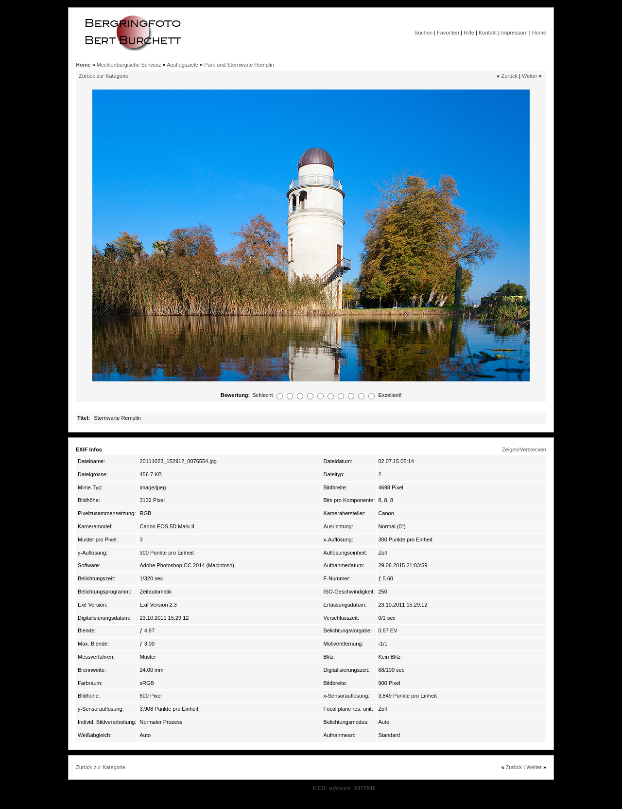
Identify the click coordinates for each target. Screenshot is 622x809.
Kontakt (488, 33)
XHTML (365, 787)
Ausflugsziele (182, 65)
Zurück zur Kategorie (103, 76)
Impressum (514, 33)
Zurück (509, 76)
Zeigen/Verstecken (524, 449)
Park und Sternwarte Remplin (239, 65)
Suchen (423, 33)
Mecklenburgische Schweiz (129, 65)
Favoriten (448, 33)
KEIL (331, 787)
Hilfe (469, 33)
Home (539, 33)
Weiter (529, 76)
